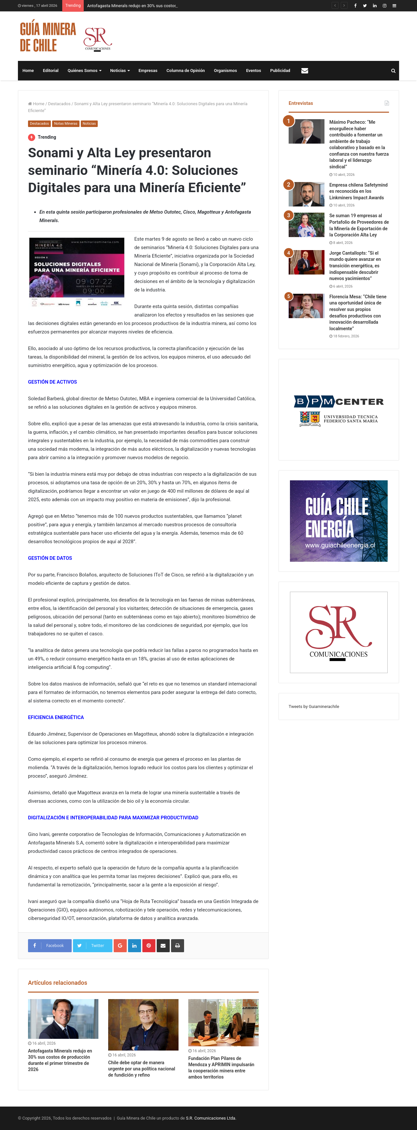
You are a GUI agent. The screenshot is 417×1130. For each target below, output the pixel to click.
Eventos (253, 70)
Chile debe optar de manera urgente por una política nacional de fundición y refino (141, 1069)
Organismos (225, 70)
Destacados (59, 103)
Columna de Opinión (185, 70)
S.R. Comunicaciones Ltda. (211, 1118)
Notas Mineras (65, 123)
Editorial (51, 70)
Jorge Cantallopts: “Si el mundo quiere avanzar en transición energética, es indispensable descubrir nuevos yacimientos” (355, 265)
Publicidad (280, 70)
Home (28, 70)
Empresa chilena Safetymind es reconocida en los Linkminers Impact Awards (358, 191)
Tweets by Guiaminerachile (314, 706)
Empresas (147, 70)
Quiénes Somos (82, 70)
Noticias (118, 70)
